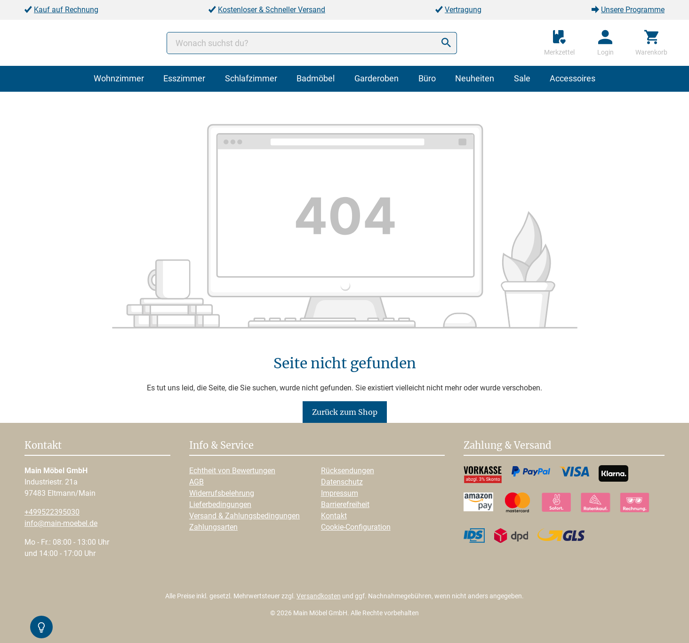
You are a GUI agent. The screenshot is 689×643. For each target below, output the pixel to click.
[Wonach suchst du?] (312, 43)
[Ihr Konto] (605, 42)
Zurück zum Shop (344, 412)
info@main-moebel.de (60, 523)
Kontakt (334, 515)
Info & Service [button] (221, 446)
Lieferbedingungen (220, 504)
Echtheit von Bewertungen (232, 470)
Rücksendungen (347, 470)
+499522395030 (52, 512)
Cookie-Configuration (356, 527)
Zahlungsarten (213, 527)
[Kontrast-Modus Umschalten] (41, 627)
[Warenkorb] (651, 42)
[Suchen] (446, 43)
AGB (196, 481)
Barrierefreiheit (345, 504)
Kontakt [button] (43, 446)
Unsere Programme (633, 9)
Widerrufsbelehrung (221, 493)
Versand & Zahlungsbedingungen (244, 515)
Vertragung (463, 9)
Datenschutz (342, 481)
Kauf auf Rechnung (66, 9)
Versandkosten (318, 596)
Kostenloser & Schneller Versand (271, 9)
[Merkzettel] (559, 43)
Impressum (339, 493)
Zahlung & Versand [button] (507, 446)
